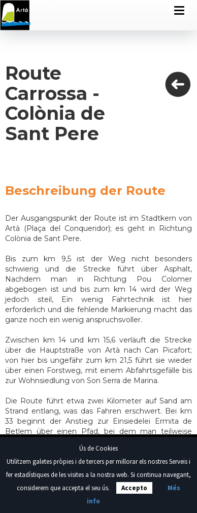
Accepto (134, 488)
